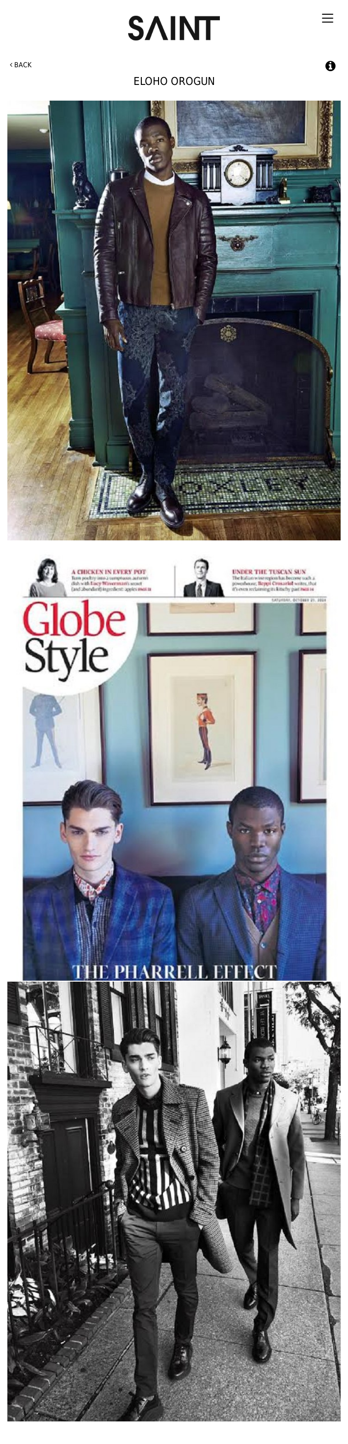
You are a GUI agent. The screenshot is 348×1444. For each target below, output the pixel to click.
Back (20, 65)
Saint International (174, 23)
